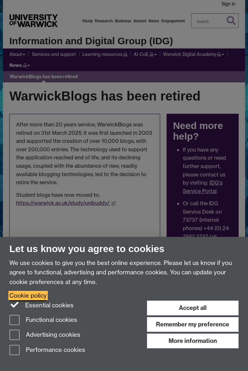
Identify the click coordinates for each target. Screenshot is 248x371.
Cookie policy (28, 295)
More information (193, 340)
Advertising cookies (44, 335)
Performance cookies (47, 350)
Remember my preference (192, 324)
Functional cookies (43, 320)
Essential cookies (41, 305)
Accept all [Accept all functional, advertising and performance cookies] (193, 308)
